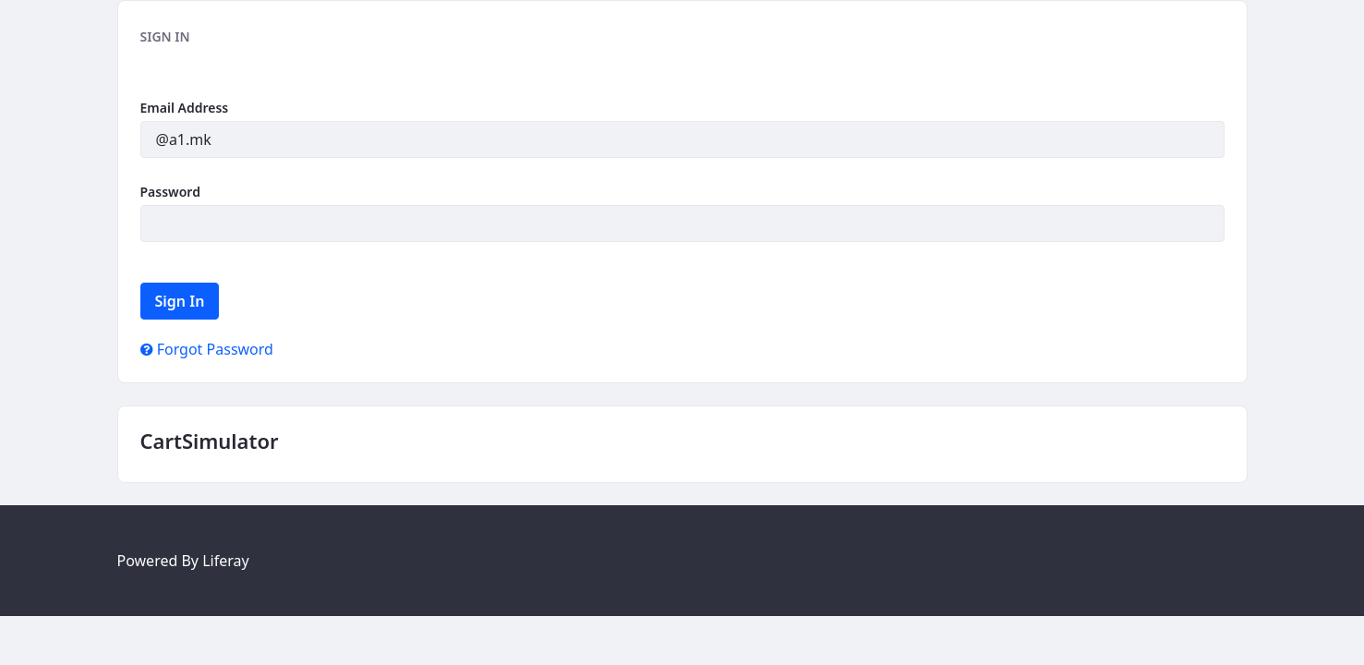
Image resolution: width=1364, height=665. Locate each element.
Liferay (225, 560)
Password (170, 191)
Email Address (184, 107)
